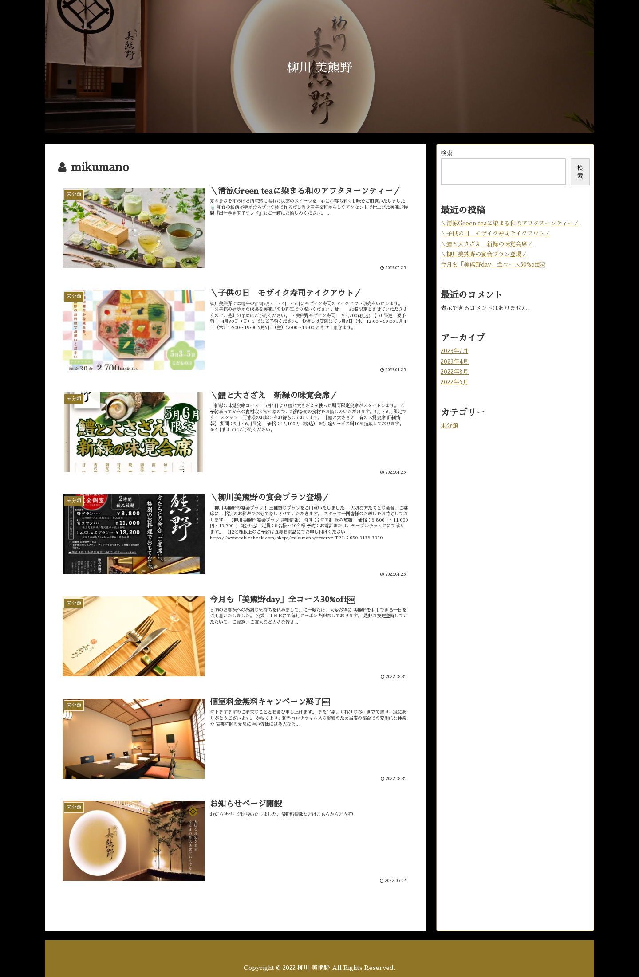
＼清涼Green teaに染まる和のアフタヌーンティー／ (510, 223)
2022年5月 (455, 382)
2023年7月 (454, 351)
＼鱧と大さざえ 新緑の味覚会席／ (487, 244)
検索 (446, 153)
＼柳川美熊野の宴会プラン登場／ (484, 254)
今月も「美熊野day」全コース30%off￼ (493, 264)
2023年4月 (455, 362)
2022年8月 (455, 372)
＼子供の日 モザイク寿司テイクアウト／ (495, 233)
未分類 (449, 425)
